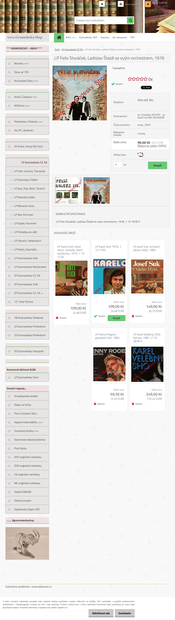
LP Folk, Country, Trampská (29, 171)
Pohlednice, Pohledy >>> (28, 121)
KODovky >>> (22, 105)
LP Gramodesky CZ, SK (34, 162)
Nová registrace (131, 4)
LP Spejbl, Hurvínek (25, 223)
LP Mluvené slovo (24, 206)
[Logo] (28, 20)
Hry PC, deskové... (24, 130)
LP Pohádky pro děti (25, 232)
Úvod (57, 49)
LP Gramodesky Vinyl (26, 377)
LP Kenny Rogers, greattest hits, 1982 (107, 336)
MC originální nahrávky (27, 483)
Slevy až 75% (21, 72)
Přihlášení (109, 4)
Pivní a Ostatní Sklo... (26, 413)
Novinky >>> (21, 63)
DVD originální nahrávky (28, 466)
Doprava (105, 37)
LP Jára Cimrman (23, 215)
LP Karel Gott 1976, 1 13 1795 (108, 248)
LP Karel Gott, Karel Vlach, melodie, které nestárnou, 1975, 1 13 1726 (70, 252)
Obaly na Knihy (22, 405)
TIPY (132, 37)
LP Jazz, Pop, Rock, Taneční (29, 188)
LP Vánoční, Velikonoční (27, 241)
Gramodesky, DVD (88, 37)
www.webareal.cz (41, 586)
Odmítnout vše (99, 613)
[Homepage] (60, 37)
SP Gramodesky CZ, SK (27, 275)
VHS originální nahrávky (27, 457)
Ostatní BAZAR (22, 492)
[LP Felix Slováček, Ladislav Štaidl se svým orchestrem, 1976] (80, 67)
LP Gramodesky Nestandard (30, 267)
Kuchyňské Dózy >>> (26, 81)
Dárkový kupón (22, 500)
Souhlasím (124, 613)
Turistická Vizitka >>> (26, 431)
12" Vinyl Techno (23, 302)
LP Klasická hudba (24, 197)
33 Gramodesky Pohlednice (29, 335)
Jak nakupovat (119, 37)
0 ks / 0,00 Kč (159, 3)
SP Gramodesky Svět (26, 284)
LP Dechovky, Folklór (26, 180)
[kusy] (117, 165)
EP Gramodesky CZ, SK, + (28, 293)
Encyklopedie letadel (26, 396)
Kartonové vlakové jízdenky (29, 440)
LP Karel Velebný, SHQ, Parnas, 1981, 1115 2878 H (147, 338)
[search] (130, 20)
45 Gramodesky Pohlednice (29, 326)
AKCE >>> (71, 37)
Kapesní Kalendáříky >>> (28, 422)
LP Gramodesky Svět (26, 258)
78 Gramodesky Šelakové (28, 318)
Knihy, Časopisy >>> (25, 97)
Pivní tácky (20, 448)
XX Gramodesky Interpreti (29, 351)
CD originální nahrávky (27, 474)
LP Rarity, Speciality (25, 249)
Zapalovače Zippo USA (26, 509)
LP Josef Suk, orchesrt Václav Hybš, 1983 (146, 248)
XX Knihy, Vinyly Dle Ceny (28, 146)
